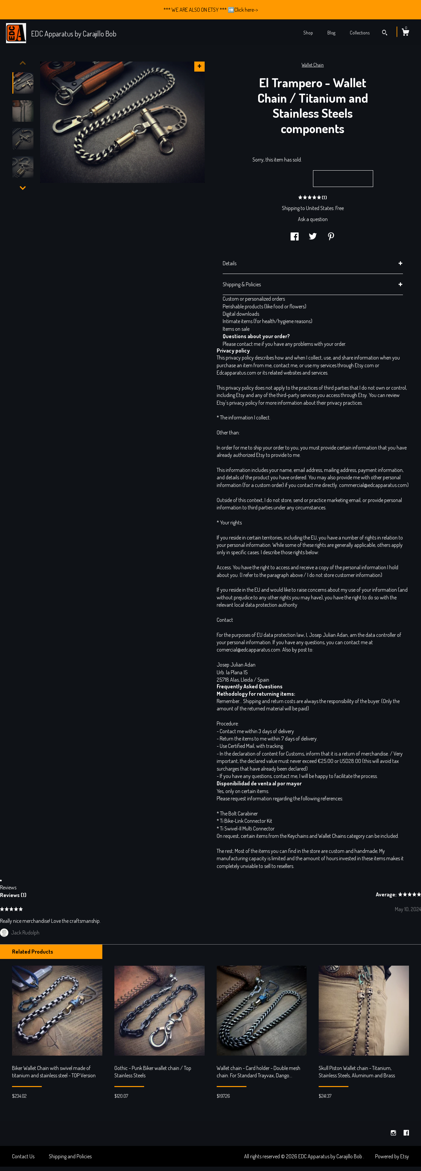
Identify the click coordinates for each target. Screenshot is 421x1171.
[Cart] (405, 33)
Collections (360, 32)
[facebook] (406, 1133)
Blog (331, 32)
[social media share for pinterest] (331, 237)
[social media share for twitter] (313, 237)
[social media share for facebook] (295, 237)
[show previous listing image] (23, 63)
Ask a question (313, 219)
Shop (308, 32)
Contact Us (23, 1156)
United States (319, 208)
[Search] (384, 33)
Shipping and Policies (70, 1156)
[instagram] (394, 1133)
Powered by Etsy (392, 1156)
